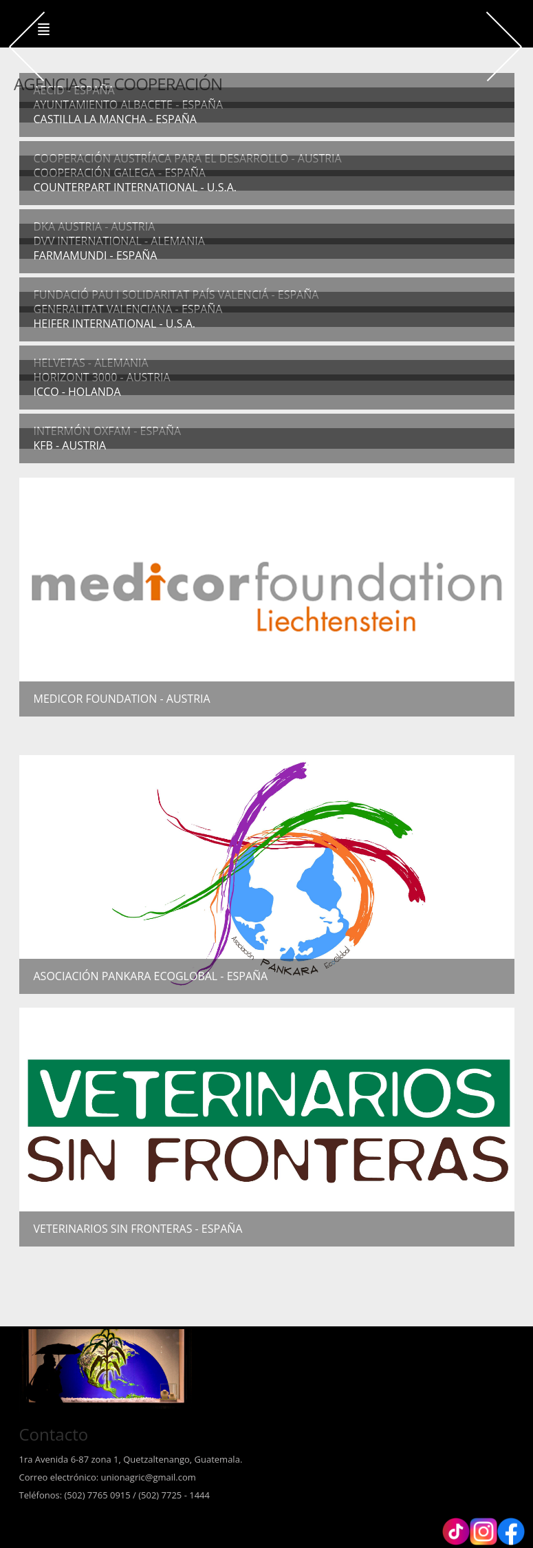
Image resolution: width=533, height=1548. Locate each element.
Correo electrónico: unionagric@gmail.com (107, 1477)
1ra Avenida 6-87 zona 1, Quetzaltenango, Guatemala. (131, 1459)
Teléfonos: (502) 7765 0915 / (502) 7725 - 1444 (114, 1495)
